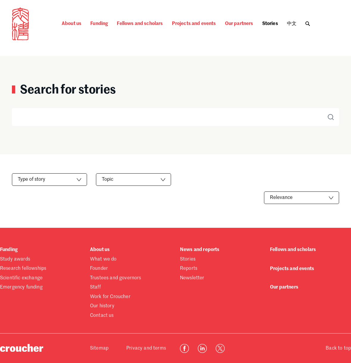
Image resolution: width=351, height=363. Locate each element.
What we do (103, 259)
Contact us (102, 315)
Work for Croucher (110, 297)
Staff (95, 287)
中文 (291, 23)
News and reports (200, 249)
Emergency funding (21, 287)
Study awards (15, 259)
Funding (99, 23)
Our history (102, 306)
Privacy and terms (146, 348)
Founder (99, 268)
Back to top (338, 348)
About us (71, 23)
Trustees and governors (115, 278)
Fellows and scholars (140, 23)
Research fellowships (23, 268)
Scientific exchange (21, 278)
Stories (270, 23)
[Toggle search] (307, 22)
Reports (188, 268)
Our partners (239, 23)
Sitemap (99, 348)
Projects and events (194, 23)
